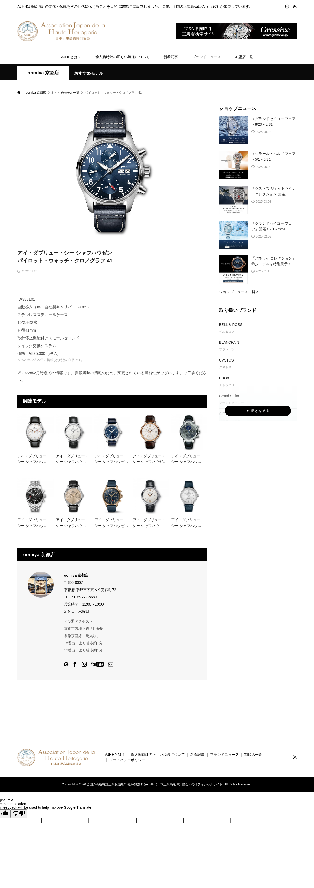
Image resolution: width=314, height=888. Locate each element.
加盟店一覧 (244, 57)
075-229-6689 (85, 597)
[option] (112, 172)
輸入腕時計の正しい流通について (122, 57)
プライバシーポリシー (127, 760)
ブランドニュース (206, 57)
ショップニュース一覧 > (238, 292)
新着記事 (170, 57)
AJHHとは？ (71, 57)
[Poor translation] (19, 813)
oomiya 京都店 (43, 72)
